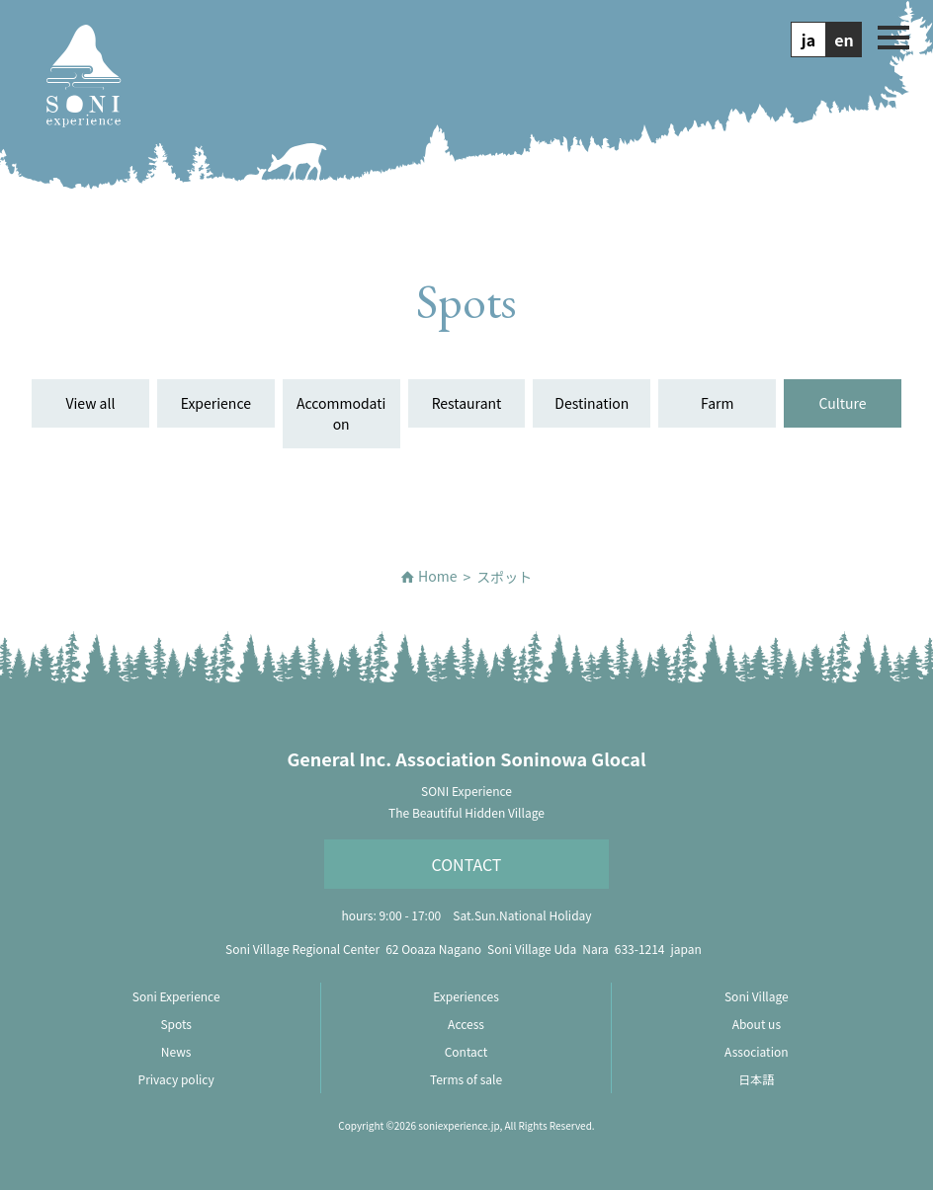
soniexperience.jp (458, 1125)
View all (90, 403)
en (844, 39)
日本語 (756, 1079)
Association (756, 1051)
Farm (717, 403)
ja (808, 39)
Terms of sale (466, 1079)
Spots (176, 1023)
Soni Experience (176, 996)
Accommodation (341, 413)
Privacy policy (176, 1079)
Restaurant (467, 403)
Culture (843, 403)
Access (466, 1023)
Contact (467, 864)
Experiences (466, 996)
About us (756, 1023)
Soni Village (756, 996)
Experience (216, 403)
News (176, 1051)
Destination (591, 403)
